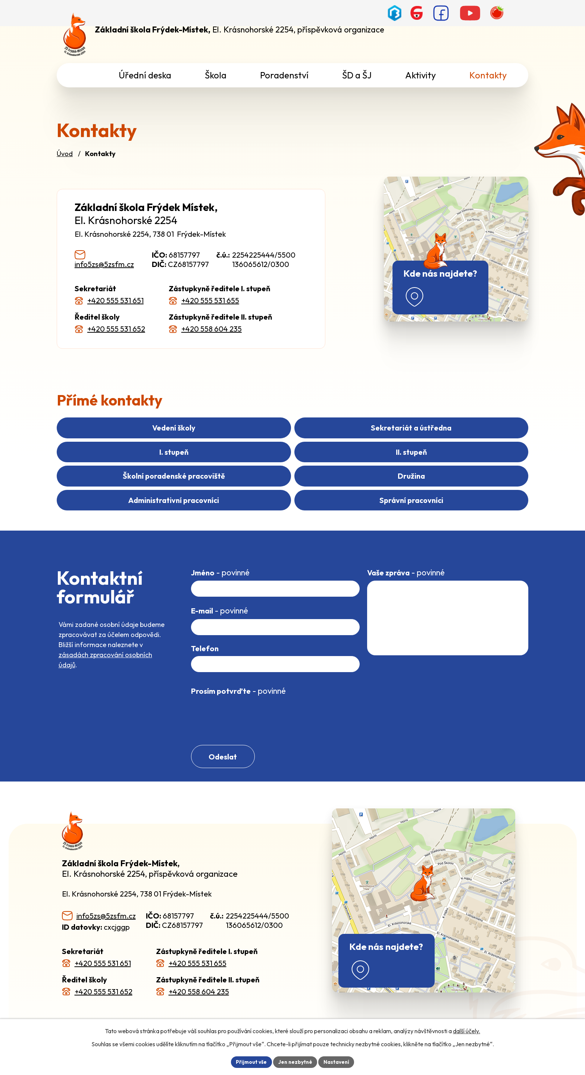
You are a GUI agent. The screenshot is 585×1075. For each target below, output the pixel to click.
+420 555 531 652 (116, 328)
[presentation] (247, 706)
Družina (450, 464)
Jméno (220, 562)
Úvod (65, 153)
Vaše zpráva (406, 562)
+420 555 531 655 (210, 300)
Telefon (205, 638)
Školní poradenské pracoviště (292, 464)
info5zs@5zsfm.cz (104, 264)
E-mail (219, 600)
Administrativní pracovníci (173, 489)
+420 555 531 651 (115, 300)
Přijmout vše (250, 1061)
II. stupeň (134, 464)
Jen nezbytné (295, 1061)
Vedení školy (134, 440)
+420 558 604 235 (211, 328)
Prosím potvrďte (238, 680)
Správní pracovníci (411, 489)
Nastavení (337, 1061)
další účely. (466, 1030)
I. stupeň (450, 440)
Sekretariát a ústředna (292, 440)
